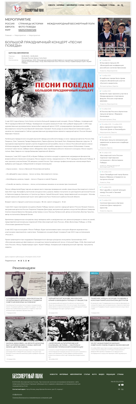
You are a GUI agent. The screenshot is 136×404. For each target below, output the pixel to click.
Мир (7, 30)
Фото (88, 5)
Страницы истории (30, 24)
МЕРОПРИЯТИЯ (76, 374)
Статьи (81, 5)
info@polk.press (17, 394)
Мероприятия (72, 5)
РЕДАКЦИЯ (110, 374)
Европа (10, 27)
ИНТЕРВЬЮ (64, 374)
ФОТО (94, 374)
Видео (94, 5)
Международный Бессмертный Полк (71, 24)
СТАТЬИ (87, 374)
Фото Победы (27, 27)
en (118, 5)
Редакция (103, 5)
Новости (51, 5)
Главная (8, 35)
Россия (9, 24)
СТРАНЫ (120, 374)
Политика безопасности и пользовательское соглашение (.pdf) (32, 397)
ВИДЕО (101, 374)
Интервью (61, 5)
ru (122, 389)
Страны (112, 5)
